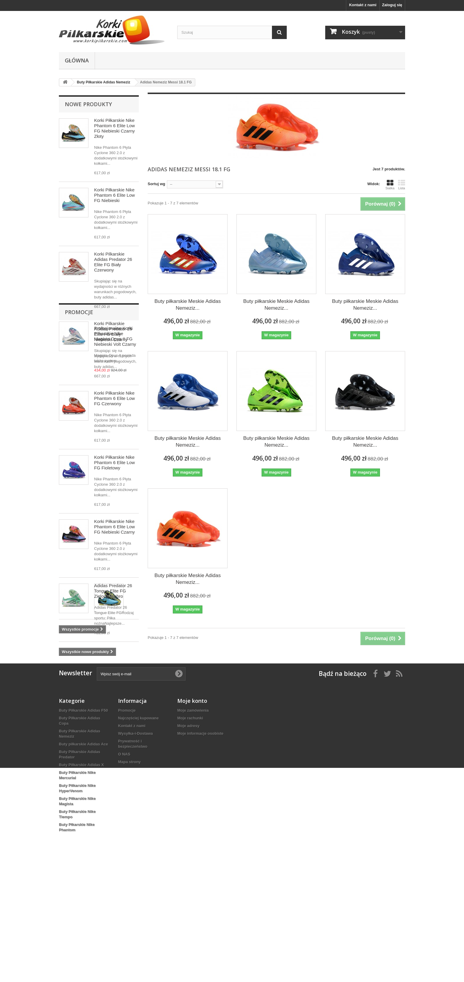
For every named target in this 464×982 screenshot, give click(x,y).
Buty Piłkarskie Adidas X (81, 879)
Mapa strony (129, 876)
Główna (77, 60)
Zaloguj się (392, 5)
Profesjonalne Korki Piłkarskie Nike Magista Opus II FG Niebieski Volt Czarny (115, 697)
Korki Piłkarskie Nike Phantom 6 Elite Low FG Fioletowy (114, 462)
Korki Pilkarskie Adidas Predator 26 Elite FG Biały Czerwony (113, 261)
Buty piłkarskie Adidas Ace (83, 859)
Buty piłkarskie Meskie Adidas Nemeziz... (187, 304)
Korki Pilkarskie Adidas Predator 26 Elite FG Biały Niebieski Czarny (113, 331)
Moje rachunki (190, 833)
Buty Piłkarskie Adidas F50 (83, 825)
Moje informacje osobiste (200, 848)
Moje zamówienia (193, 825)
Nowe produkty (88, 104)
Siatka (389, 184)
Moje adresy (188, 840)
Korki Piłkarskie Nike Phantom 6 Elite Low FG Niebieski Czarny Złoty (114, 128)
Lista (401, 184)
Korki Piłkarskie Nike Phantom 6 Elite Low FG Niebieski (114, 195)
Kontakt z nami (362, 5)
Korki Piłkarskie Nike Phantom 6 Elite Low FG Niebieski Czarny (114, 526)
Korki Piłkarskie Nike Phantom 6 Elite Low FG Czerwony (114, 398)
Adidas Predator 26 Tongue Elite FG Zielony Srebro (113, 591)
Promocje (79, 673)
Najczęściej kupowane (138, 833)
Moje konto (192, 815)
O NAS (124, 869)
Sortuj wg (156, 184)
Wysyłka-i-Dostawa (135, 848)
